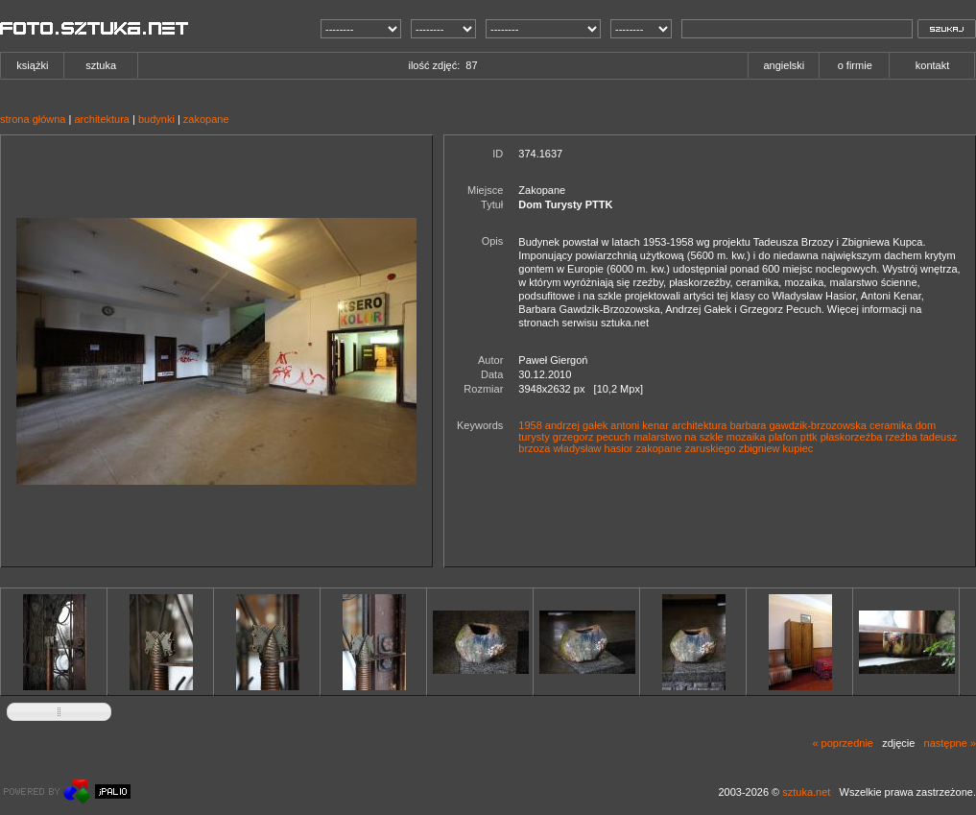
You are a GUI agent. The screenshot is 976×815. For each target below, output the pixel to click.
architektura (101, 119)
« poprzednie (842, 743)
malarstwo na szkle (678, 437)
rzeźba (901, 437)
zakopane (206, 119)
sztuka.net (806, 792)
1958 (529, 425)
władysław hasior (592, 448)
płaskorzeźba (852, 437)
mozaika (746, 437)
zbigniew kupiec (776, 448)
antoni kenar (639, 425)
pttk (809, 437)
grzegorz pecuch (592, 437)
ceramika (891, 425)
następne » (950, 743)
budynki (156, 119)
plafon (783, 437)
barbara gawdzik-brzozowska (798, 425)
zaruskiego (709, 448)
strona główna (33, 119)
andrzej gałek (576, 425)
